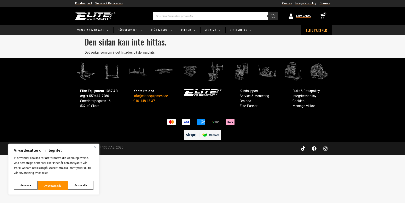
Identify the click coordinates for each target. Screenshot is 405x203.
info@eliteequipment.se (150, 96)
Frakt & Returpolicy (306, 91)
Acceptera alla (79, 185)
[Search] (273, 16)
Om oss (245, 101)
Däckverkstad (130, 30)
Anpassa (25, 185)
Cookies (299, 101)
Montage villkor (304, 106)
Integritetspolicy (304, 96)
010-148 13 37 (144, 101)
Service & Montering (254, 96)
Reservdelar (241, 30)
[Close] (95, 149)
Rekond (188, 30)
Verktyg (213, 30)
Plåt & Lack (162, 30)
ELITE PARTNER (316, 30)
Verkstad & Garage (93, 30)
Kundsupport (249, 91)
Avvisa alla (50, 185)
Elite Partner (249, 106)
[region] (53, 170)
